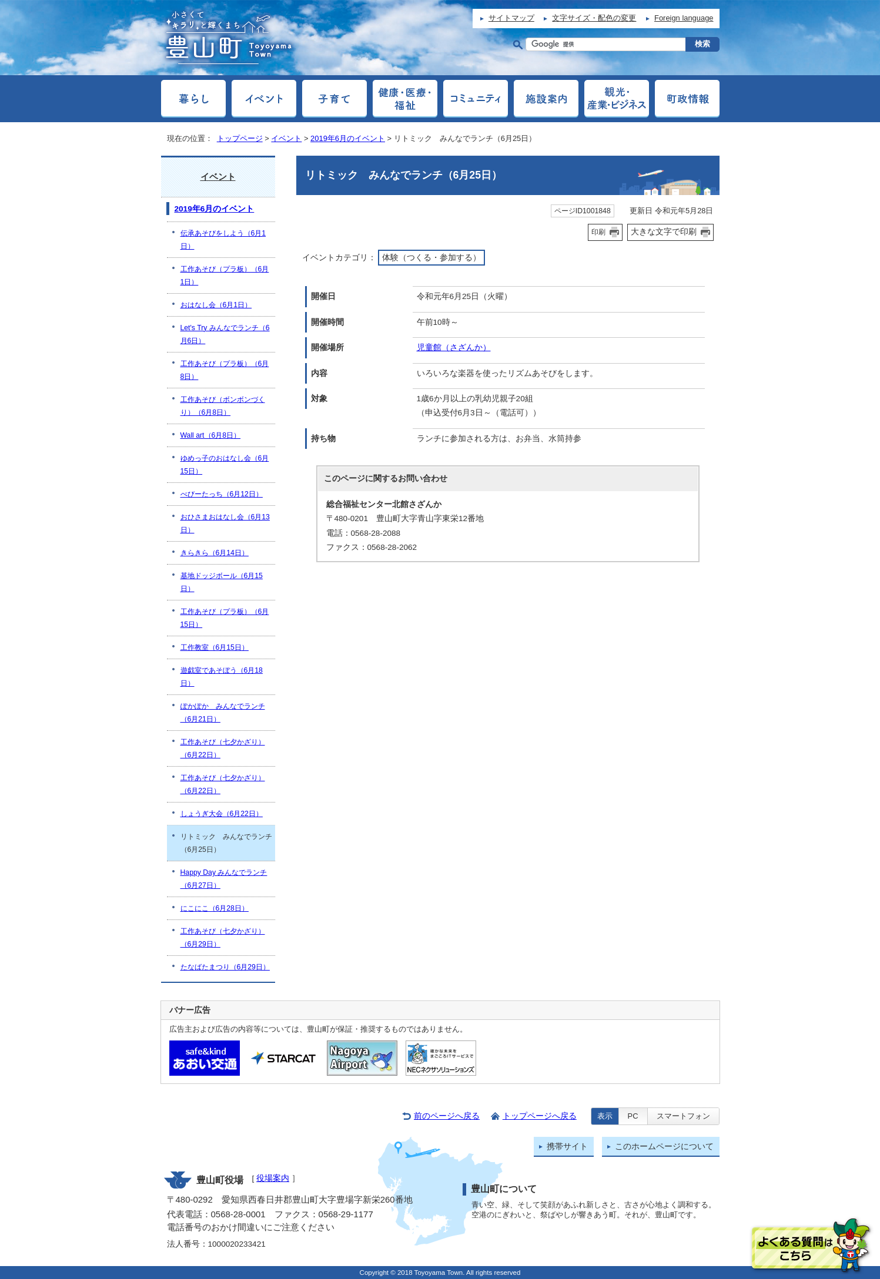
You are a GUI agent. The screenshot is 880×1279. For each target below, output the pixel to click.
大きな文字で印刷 (664, 231)
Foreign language (683, 18)
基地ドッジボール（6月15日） (221, 582)
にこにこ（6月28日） (214, 908)
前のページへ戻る (447, 1116)
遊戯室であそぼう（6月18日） (221, 676)
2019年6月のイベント (347, 138)
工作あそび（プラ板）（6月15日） (224, 618)
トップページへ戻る (540, 1116)
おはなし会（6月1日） (216, 305)
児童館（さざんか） (454, 347)
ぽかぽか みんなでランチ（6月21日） (222, 712)
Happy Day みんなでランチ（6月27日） (223, 878)
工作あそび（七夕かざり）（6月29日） (222, 937)
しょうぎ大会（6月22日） (221, 814)
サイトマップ (511, 18)
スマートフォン (683, 1116)
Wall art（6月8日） (210, 435)
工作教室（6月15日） (214, 647)
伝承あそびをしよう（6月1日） (223, 239)
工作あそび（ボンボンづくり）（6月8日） (222, 406)
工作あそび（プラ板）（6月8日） (224, 370)
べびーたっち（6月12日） (221, 494)
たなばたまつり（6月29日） (225, 967)
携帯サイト (567, 1146)
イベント (286, 138)
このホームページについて (664, 1146)
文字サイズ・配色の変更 (594, 18)
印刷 (598, 232)
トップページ (240, 138)
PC (633, 1116)
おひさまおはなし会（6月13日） (225, 523)
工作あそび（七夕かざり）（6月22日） (222, 748)
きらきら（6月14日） (214, 553)
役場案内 (272, 1178)
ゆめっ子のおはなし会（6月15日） (224, 464)
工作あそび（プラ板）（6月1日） (224, 275)
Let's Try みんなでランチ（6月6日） (225, 334)
